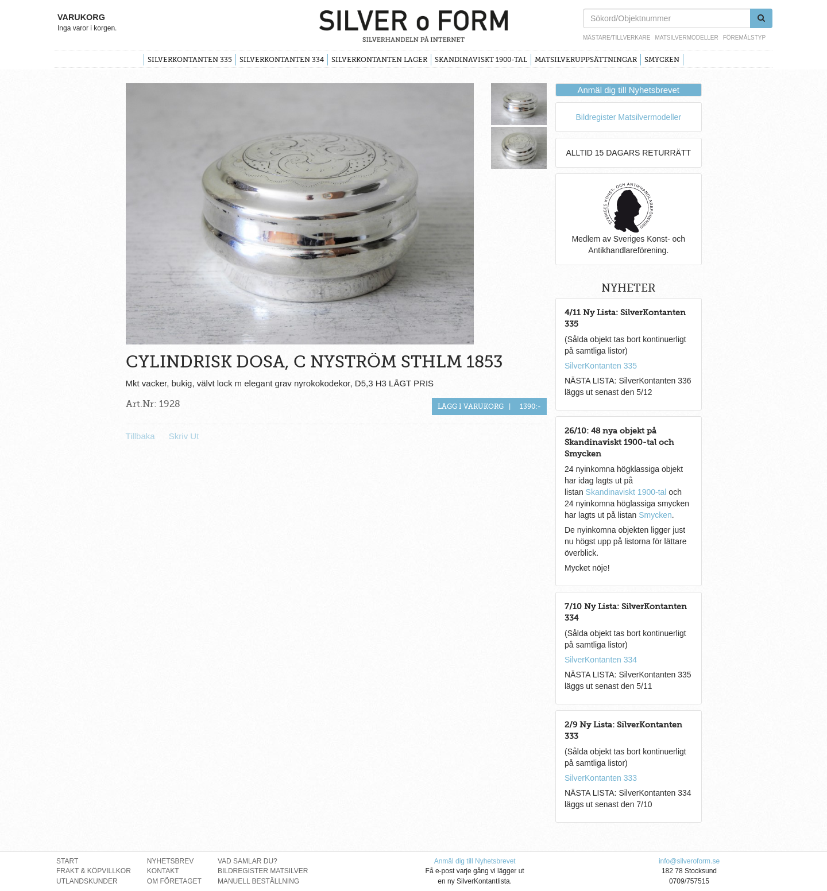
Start (67, 861)
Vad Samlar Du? (247, 861)
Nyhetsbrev (170, 861)
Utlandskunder (87, 881)
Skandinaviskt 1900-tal (481, 60)
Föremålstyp (744, 37)
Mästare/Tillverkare (616, 37)
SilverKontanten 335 (190, 60)
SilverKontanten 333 (601, 777)
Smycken (661, 60)
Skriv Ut (184, 436)
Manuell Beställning (258, 881)
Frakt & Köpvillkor (93, 871)
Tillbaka (140, 436)
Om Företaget (174, 881)
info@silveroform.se (689, 861)
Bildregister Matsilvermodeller (628, 117)
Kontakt (163, 871)
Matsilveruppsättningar (586, 60)
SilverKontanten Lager (379, 60)
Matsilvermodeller (686, 37)
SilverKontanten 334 (281, 60)
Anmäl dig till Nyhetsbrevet (628, 90)
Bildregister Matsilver (263, 871)
